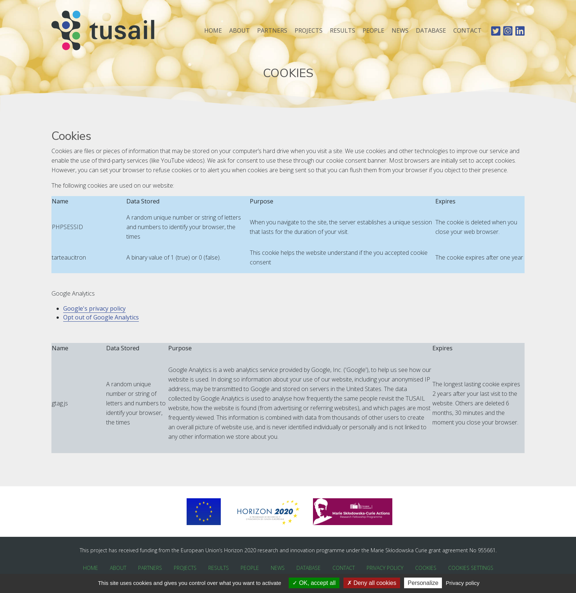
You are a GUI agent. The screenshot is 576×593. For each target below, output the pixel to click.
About (239, 30)
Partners (272, 30)
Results (342, 30)
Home (213, 30)
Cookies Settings (470, 567)
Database (431, 30)
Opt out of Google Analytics (101, 317)
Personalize (423, 583)
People (373, 30)
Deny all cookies (371, 583)
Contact (467, 30)
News (400, 30)
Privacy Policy (385, 567)
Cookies (425, 567)
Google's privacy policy (94, 308)
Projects (309, 30)
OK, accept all (313, 583)
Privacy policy (463, 583)
